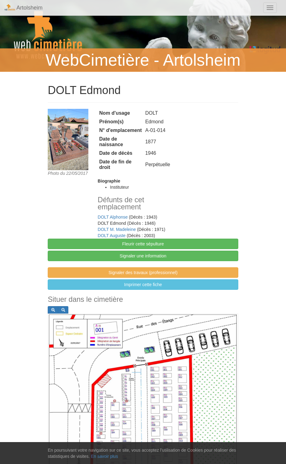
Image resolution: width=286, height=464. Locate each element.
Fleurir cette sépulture (143, 243)
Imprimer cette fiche (143, 284)
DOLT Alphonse (113, 217)
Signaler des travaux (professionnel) (142, 272)
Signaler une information (143, 255)
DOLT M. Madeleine (117, 229)
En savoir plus (104, 456)
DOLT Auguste (112, 235)
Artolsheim (23, 7)
